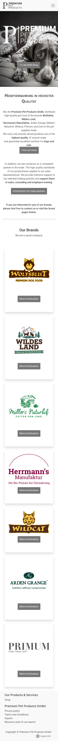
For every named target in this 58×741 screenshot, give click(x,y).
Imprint (8, 718)
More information (29, 298)
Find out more (29, 150)
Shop (7, 699)
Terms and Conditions (17, 714)
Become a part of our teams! (20, 722)
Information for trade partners (29, 191)
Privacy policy (12, 710)
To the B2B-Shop (29, 65)
